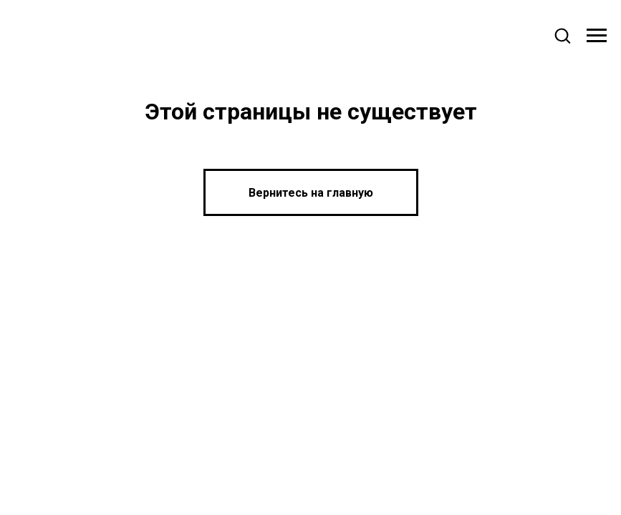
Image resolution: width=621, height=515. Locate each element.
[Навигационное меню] (597, 36)
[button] (562, 35)
